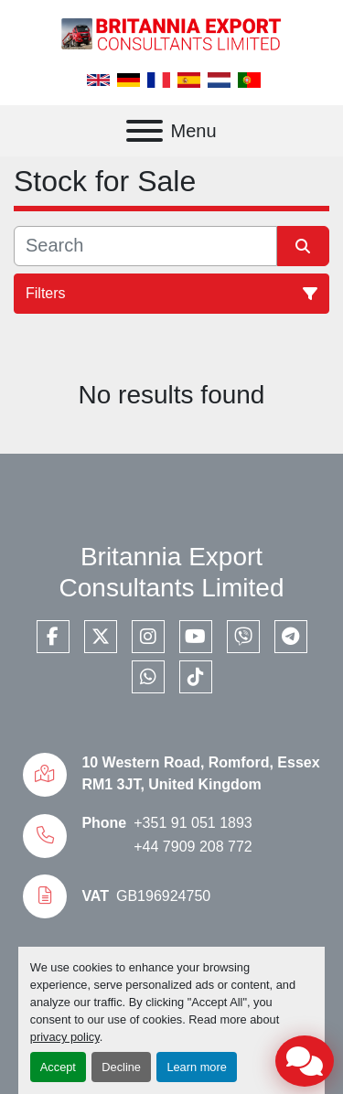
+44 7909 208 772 (193, 846)
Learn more (196, 1067)
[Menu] (144, 131)
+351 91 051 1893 (193, 823)
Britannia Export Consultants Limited (171, 572)
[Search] (145, 246)
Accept (58, 1067)
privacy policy (65, 1037)
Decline (121, 1067)
